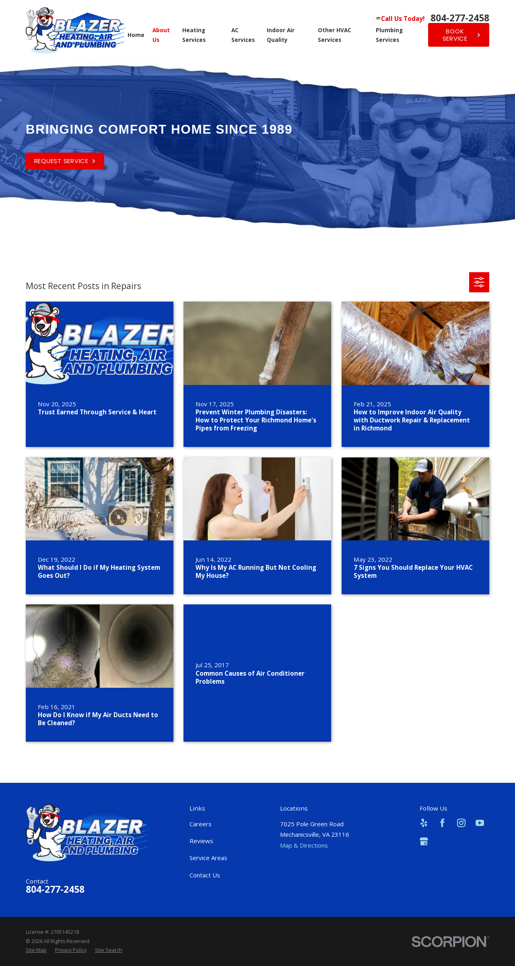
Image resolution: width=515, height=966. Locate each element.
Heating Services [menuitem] (194, 35)
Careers (201, 824)
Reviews (201, 841)
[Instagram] (461, 823)
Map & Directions (304, 845)
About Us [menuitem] (161, 35)
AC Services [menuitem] (243, 35)
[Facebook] (442, 823)
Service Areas (208, 858)
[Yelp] (424, 823)
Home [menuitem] (136, 35)
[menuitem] (36, 950)
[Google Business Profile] (424, 841)
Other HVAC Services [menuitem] (334, 35)
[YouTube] (480, 823)
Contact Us (205, 875)
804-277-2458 (460, 18)
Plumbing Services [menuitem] (389, 35)
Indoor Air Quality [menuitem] (281, 35)
